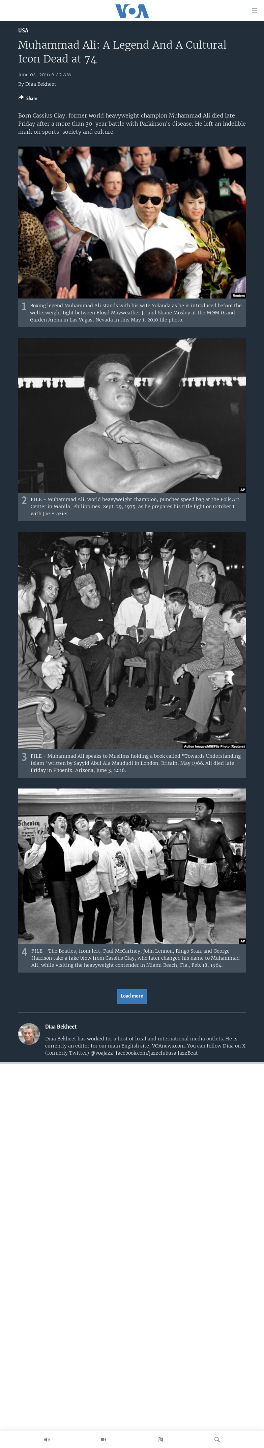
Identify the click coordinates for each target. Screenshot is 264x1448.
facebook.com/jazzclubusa (146, 1053)
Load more (132, 996)
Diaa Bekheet (40, 84)
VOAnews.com (168, 1046)
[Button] (28, 99)
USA (23, 31)
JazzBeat (188, 1053)
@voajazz (101, 1053)
